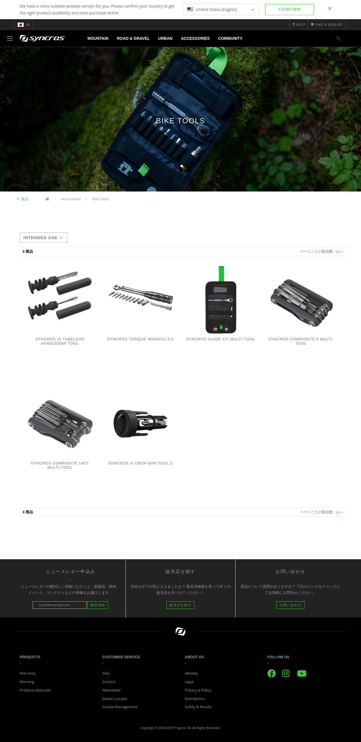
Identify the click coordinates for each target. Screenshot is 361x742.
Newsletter (111, 690)
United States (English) (220, 9)
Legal (189, 681)
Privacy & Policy (198, 690)
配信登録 (98, 605)
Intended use (43, 237)
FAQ (105, 673)
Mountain (97, 38)
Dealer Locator (114, 698)
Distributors (195, 698)
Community (230, 38)
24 (340, 251)
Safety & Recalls (198, 706)
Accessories (195, 38)
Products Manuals (35, 690)
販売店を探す (180, 605)
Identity (191, 673)
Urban (165, 38)
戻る (24, 198)
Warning (27, 681)
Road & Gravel (133, 38)
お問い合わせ (290, 605)
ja (23, 24)
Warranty (28, 673)
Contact (109, 681)
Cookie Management (120, 706)
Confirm (289, 9)
